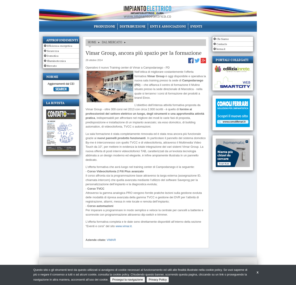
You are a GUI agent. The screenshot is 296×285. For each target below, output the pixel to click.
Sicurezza (53, 51)
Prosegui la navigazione (127, 279)
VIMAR (111, 240)
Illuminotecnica (56, 61)
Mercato (52, 65)
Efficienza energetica (59, 45)
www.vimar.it (124, 226)
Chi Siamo (222, 39)
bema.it (220, 49)
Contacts (221, 44)
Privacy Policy (158, 279)
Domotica (52, 55)
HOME (92, 42)
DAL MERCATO (112, 42)
